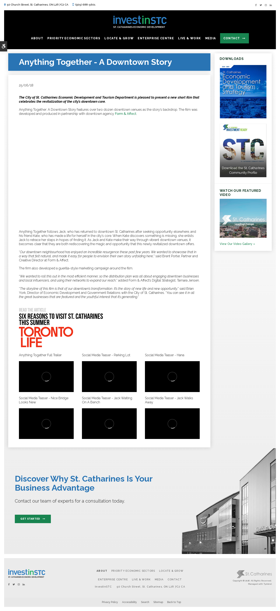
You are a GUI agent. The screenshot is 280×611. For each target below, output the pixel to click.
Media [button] (210, 38)
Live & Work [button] (189, 38)
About (102, 570)
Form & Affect (125, 114)
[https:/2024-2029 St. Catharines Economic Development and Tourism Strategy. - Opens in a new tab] (243, 117)
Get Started (30, 518)
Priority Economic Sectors (133, 570)
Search (145, 602)
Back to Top (174, 602)
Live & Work (141, 579)
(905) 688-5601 (85, 4)
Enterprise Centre (113, 579)
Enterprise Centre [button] (156, 38)
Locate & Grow (171, 570)
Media (159, 579)
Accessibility (129, 602)
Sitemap (158, 602)
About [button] (37, 38)
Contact (231, 38)
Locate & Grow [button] (119, 38)
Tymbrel (268, 584)
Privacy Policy (110, 602)
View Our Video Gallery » (237, 244)
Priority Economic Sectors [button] (73, 38)
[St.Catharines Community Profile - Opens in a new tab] (243, 176)
